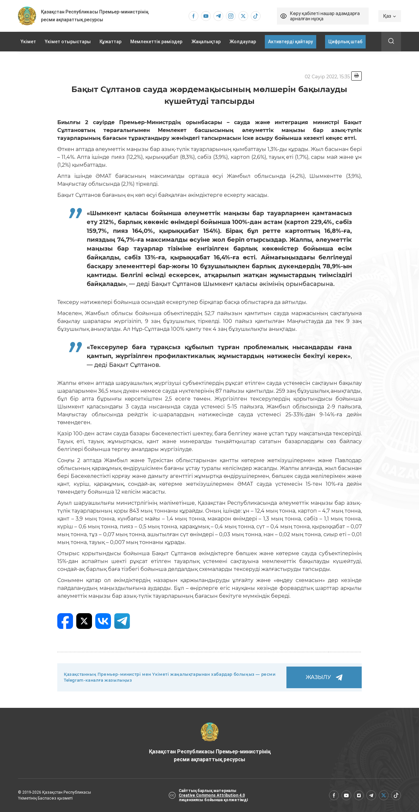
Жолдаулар (242, 41)
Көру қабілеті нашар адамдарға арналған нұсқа (325, 16)
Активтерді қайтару (290, 41)
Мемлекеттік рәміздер (156, 41)
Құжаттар (110, 41)
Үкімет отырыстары (68, 41)
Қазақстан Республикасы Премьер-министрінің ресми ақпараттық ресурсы (209, 743)
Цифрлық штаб (345, 41)
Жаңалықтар (206, 41)
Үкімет (28, 41)
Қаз (389, 16)
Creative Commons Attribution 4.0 (212, 795)
